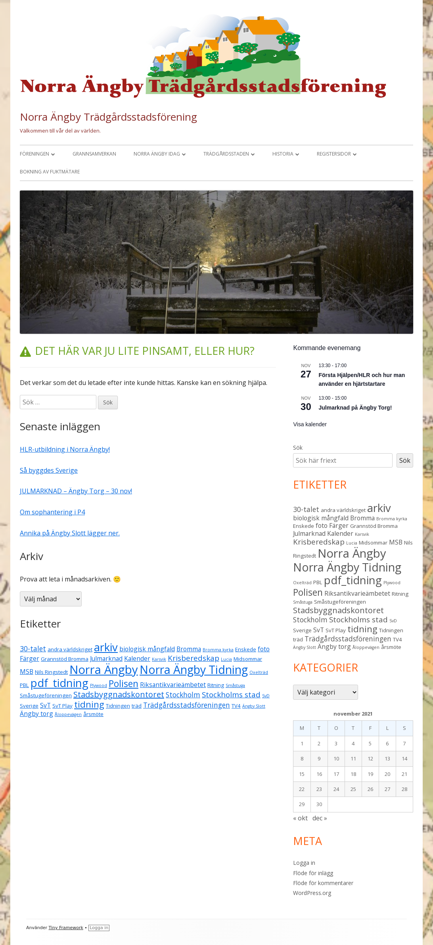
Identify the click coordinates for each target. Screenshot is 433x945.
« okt (300, 818)
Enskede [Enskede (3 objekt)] (245, 649)
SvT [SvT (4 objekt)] (45, 705)
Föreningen (34, 153)
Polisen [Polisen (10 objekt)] (123, 683)
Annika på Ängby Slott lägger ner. (70, 533)
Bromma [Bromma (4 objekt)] (188, 649)
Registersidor (334, 153)
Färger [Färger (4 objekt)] (29, 658)
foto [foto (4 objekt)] (264, 649)
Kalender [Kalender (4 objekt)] (137, 658)
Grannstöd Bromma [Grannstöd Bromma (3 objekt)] (64, 658)
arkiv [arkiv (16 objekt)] (106, 647)
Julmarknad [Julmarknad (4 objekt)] (106, 658)
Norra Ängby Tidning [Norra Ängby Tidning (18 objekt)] (194, 669)
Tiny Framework (66, 927)
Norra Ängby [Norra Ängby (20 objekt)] (103, 669)
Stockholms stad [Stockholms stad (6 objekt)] (231, 694)
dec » (319, 818)
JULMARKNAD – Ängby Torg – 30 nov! (76, 491)
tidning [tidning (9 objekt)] (89, 704)
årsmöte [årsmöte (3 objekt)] (93, 714)
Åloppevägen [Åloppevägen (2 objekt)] (68, 714)
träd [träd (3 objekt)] (137, 705)
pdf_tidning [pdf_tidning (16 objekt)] (59, 683)
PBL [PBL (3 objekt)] (24, 685)
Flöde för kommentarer (323, 883)
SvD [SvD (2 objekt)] (266, 696)
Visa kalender (310, 424)
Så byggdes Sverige (49, 470)
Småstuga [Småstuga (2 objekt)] (235, 685)
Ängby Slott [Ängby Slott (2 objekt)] (253, 706)
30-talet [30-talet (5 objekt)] (33, 648)
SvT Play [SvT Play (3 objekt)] (62, 705)
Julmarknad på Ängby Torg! (355, 407)
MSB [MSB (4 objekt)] (26, 671)
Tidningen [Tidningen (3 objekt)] (118, 705)
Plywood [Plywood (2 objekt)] (98, 685)
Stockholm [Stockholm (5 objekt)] (183, 694)
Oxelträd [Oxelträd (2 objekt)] (258, 672)
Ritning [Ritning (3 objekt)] (215, 685)
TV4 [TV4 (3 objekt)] (236, 705)
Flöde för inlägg (313, 873)
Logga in (304, 862)
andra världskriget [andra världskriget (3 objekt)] (70, 649)
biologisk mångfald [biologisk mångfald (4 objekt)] (147, 649)
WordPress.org (312, 893)
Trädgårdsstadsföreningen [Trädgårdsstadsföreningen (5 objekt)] (186, 705)
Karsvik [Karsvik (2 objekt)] (159, 659)
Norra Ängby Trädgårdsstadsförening (108, 117)
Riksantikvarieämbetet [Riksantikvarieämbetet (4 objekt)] (173, 684)
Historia (282, 153)
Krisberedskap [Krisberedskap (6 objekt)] (193, 658)
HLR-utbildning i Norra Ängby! (65, 449)
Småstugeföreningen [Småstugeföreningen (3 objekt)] (46, 695)
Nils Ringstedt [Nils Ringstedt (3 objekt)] (51, 672)
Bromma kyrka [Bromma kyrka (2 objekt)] (218, 649)
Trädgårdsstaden (226, 153)
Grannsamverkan (94, 153)
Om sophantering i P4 (52, 512)
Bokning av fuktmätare (50, 171)
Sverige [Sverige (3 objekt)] (29, 705)
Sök (298, 447)
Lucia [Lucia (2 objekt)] (226, 659)
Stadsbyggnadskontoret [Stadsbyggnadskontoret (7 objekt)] (118, 694)
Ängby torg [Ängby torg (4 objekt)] (36, 713)
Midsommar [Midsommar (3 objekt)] (248, 658)
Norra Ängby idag (157, 153)
